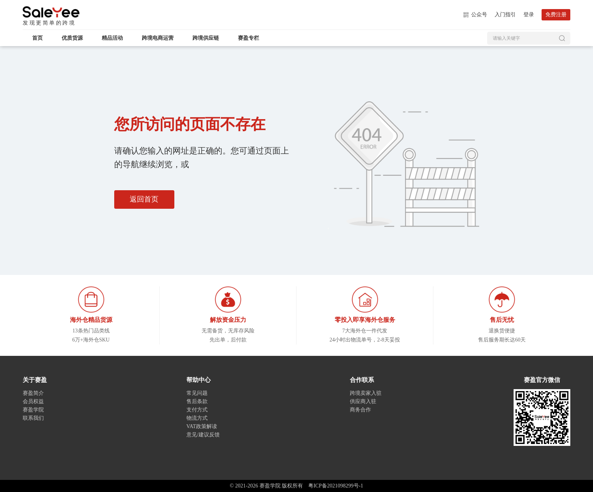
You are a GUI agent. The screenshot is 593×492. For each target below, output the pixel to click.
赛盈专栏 (248, 38)
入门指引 (505, 14)
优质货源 (72, 38)
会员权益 (33, 401)
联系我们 (33, 418)
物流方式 (197, 418)
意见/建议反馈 (203, 435)
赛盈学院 (51, 12)
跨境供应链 (205, 38)
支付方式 (197, 410)
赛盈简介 (33, 393)
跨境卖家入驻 (366, 393)
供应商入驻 (363, 401)
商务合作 (360, 410)
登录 (528, 14)
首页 (37, 38)
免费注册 (556, 14)
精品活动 (112, 38)
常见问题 (197, 393)
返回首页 (145, 200)
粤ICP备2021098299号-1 (335, 486)
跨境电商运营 (158, 38)
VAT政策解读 (201, 426)
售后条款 (197, 401)
